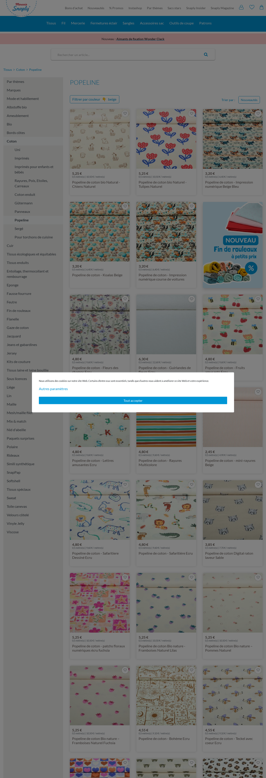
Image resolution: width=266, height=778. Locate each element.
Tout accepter (133, 400)
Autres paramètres (53, 388)
